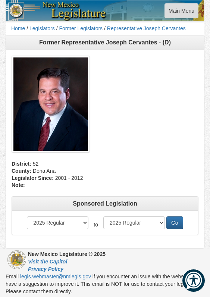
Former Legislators (81, 28)
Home (18, 28)
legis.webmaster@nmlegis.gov (55, 276)
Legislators (42, 28)
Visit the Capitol (47, 262)
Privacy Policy (45, 269)
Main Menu (181, 12)
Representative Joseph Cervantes (146, 28)
